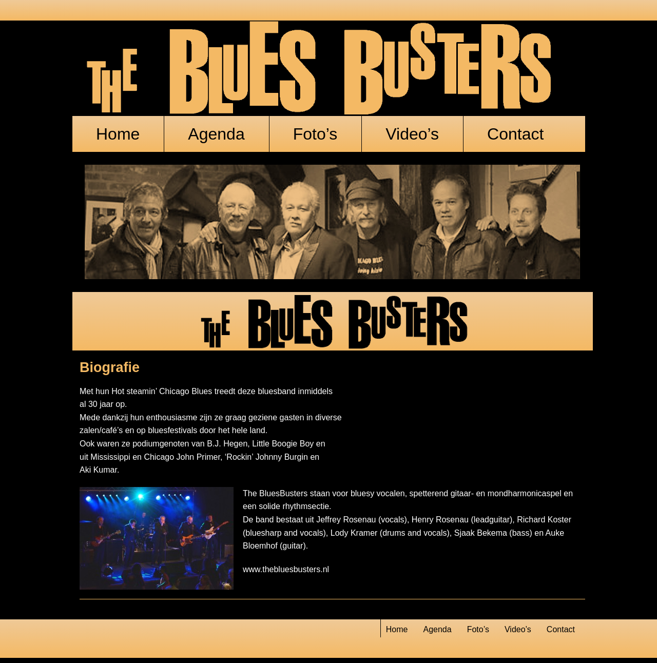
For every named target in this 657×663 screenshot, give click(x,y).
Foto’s (315, 134)
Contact (515, 134)
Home (118, 134)
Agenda (216, 134)
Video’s (412, 134)
